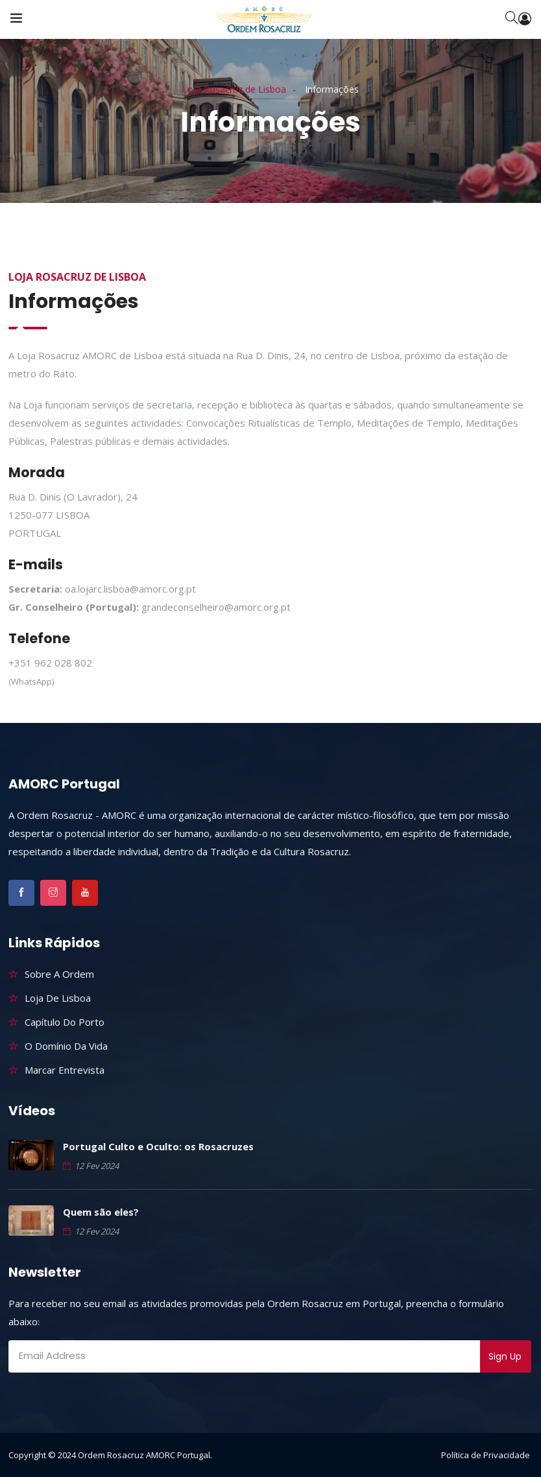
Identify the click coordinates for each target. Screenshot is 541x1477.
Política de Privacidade (485, 1455)
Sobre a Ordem (59, 973)
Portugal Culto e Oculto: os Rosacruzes (158, 1146)
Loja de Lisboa (58, 997)
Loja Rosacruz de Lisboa (234, 89)
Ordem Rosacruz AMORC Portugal (144, 1455)
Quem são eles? (101, 1211)
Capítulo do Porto (64, 1021)
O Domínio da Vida (66, 1045)
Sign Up (505, 1356)
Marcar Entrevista (64, 1069)
